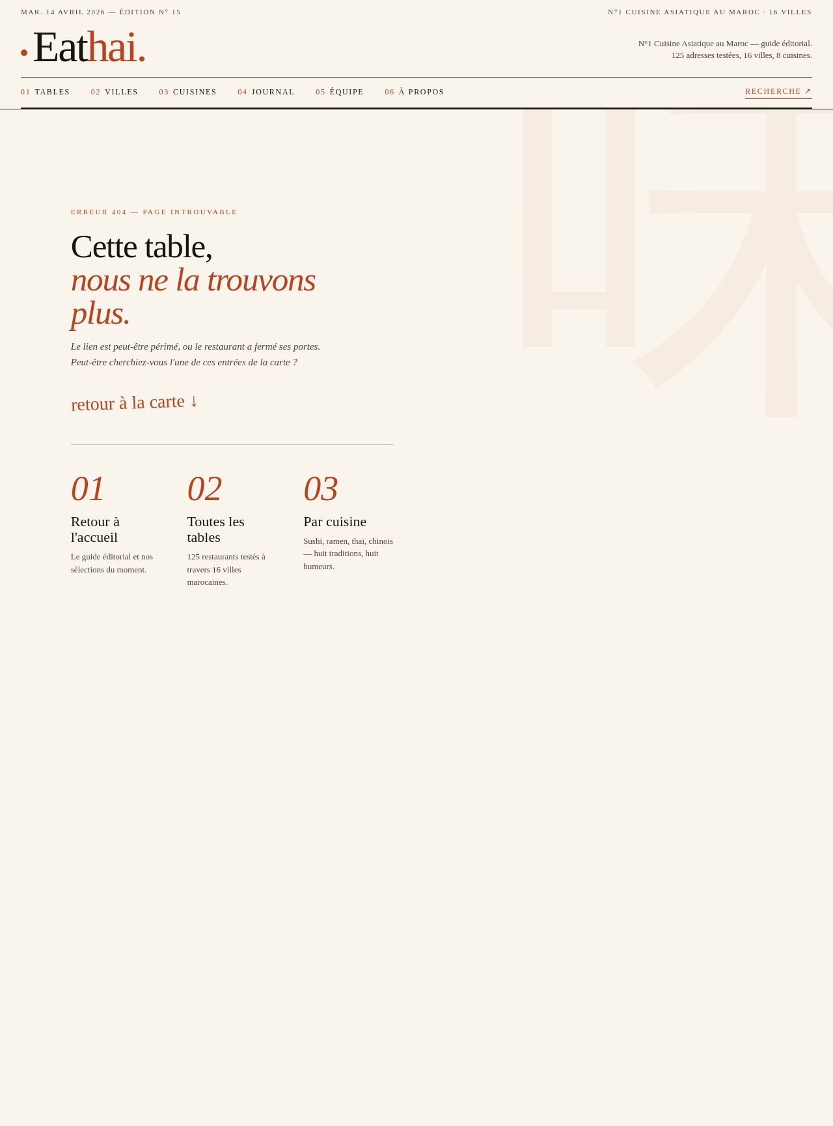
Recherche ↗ (778, 91)
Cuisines (188, 92)
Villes (115, 92)
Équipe (340, 92)
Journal (266, 92)
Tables (45, 92)
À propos (414, 92)
